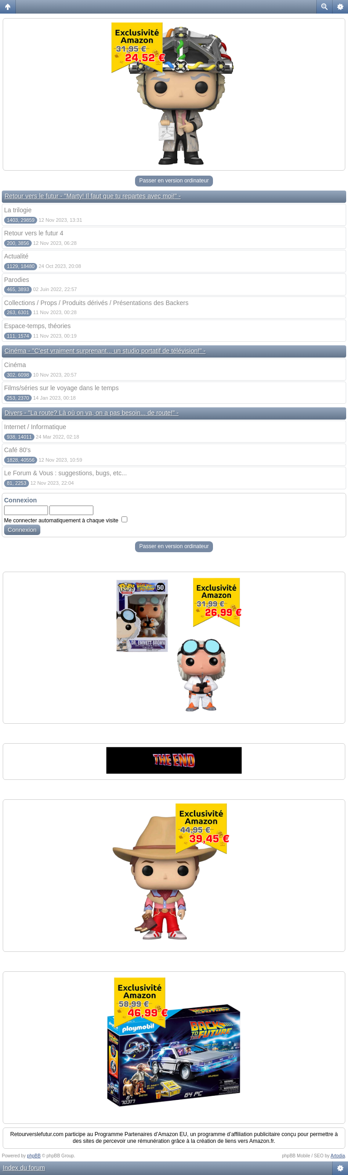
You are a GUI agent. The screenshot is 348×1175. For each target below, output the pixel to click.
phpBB (34, 1155)
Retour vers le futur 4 (33, 233)
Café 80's (17, 450)
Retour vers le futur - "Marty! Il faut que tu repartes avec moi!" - (93, 196)
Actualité (16, 256)
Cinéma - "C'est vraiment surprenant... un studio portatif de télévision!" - (105, 350)
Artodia (338, 1155)
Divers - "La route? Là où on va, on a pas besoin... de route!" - (92, 412)
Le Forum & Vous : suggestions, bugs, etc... (65, 473)
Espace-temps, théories (37, 326)
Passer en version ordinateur (173, 180)
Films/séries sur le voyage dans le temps (61, 388)
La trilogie (18, 210)
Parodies (16, 279)
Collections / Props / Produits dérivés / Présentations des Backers (96, 302)
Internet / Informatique (35, 426)
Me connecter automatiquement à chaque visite (65, 520)
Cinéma (15, 364)
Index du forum (24, 1167)
